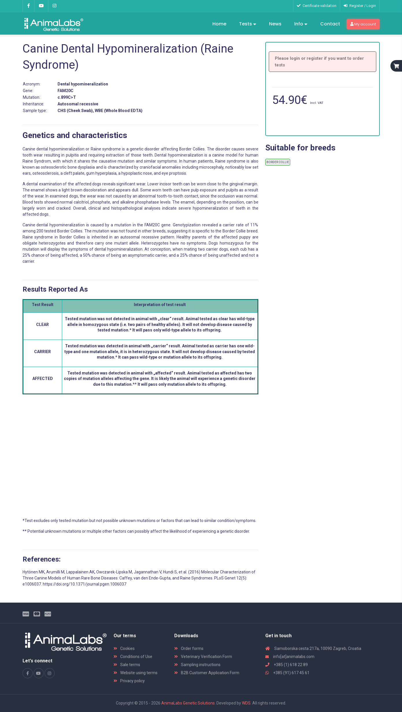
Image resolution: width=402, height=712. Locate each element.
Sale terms (127, 664)
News (275, 23)
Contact (330, 23)
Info (300, 24)
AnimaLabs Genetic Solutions (188, 703)
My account (363, 24)
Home (219, 23)
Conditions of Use (133, 656)
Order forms (188, 648)
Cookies (124, 648)
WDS (246, 703)
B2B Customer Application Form (206, 672)
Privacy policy (129, 681)
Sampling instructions (197, 664)
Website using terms (136, 672)
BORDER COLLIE (277, 162)
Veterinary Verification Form (203, 656)
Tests (247, 24)
